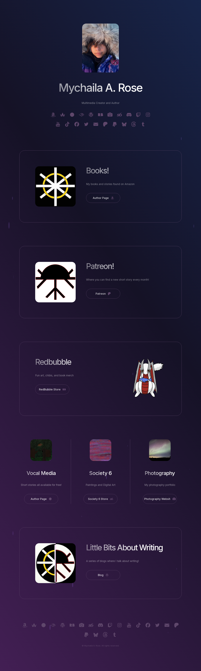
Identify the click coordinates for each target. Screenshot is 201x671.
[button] (53, 114)
